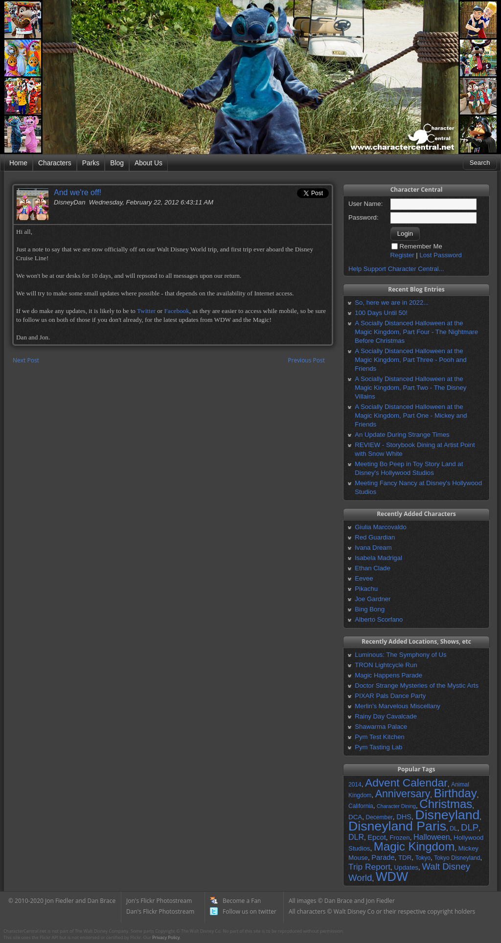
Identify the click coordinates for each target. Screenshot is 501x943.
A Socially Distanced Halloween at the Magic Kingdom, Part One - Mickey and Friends (411, 415)
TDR (404, 857)
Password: (363, 217)
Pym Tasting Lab (378, 747)
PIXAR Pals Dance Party (390, 695)
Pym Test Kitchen (380, 737)
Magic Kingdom (414, 846)
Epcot (376, 837)
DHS (403, 817)
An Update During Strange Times (402, 434)
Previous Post (306, 360)
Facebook (176, 310)
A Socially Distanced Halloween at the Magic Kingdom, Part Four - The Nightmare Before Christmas (416, 331)
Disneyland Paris (397, 826)
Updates (406, 867)
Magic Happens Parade (388, 675)
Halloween (431, 837)
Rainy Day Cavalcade (386, 716)
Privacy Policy (166, 937)
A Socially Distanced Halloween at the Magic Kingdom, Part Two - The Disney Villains (410, 387)
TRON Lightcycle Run (386, 665)
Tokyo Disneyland (457, 857)
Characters (54, 163)
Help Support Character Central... (396, 268)
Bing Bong (370, 609)
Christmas (445, 803)
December (378, 817)
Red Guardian (375, 537)
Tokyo (423, 857)
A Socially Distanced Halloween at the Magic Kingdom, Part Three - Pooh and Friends (410, 359)
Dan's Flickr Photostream (160, 911)
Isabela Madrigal (378, 557)
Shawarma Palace (381, 726)
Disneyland (447, 815)
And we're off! (77, 192)
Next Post (26, 360)
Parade (382, 857)
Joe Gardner (372, 599)
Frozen (399, 837)
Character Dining (396, 806)
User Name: (365, 203)
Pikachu (366, 588)
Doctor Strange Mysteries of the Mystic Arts (416, 685)
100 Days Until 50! (381, 312)
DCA (355, 817)
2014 (355, 784)
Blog (117, 163)
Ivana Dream (373, 547)
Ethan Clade (372, 568)
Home (18, 163)
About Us (148, 163)
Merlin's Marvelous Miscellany (397, 706)
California (360, 806)
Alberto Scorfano (379, 619)
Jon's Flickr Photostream (159, 901)
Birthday (455, 793)
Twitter (146, 310)
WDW (392, 876)
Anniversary (403, 794)
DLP (469, 827)
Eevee (364, 578)
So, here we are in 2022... (392, 302)
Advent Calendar (406, 782)
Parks (90, 163)
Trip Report (369, 867)
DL (453, 828)
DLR (356, 837)
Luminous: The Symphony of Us (400, 654)
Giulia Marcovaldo (381, 527)
